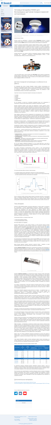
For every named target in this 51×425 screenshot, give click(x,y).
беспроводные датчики (40, 35)
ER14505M (16, 359)
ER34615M (16, 362)
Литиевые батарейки (25, 35)
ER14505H (47, 249)
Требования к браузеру (33, 419)
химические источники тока (18, 36)
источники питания (19, 35)
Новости (2, 9)
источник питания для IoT (32, 35)
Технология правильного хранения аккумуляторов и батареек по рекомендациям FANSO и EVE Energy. (32, 383)
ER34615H (16, 357)
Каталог (13, 5)
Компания (21, 5)
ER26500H (16, 355)
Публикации (5, 5)
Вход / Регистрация (47, 2)
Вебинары (2, 13)
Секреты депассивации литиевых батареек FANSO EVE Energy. (25, 382)
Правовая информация (33, 420)
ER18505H (16, 354)
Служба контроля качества (32, 416)
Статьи (2, 11)
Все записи (2, 14)
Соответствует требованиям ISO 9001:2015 (25, 423)
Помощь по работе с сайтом (32, 418)
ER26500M (16, 361)
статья (15, 35)
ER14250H (16, 351)
